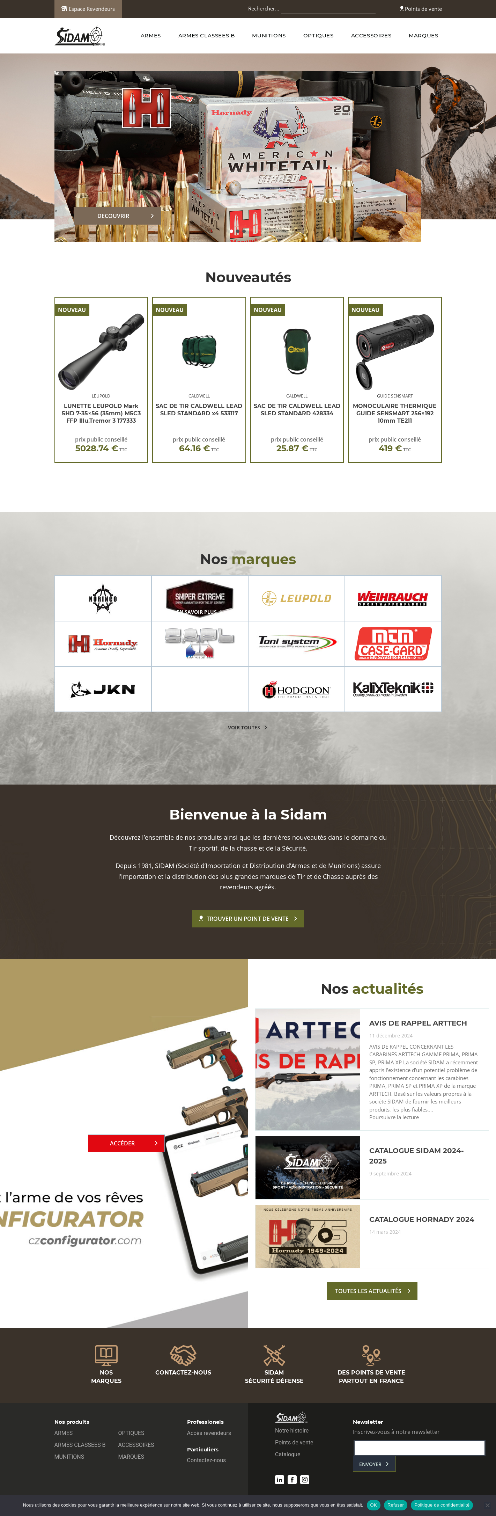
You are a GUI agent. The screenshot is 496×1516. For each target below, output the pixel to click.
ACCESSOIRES (371, 35)
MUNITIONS (269, 35)
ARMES (151, 35)
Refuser (395, 1505)
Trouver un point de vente (244, 919)
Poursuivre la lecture (394, 1117)
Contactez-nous (206, 1460)
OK (373, 1505)
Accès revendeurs (209, 1433)
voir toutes (244, 727)
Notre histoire (292, 1430)
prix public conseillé (101, 444)
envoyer (370, 1464)
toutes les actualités (368, 1291)
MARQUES (423, 35)
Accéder (122, 1143)
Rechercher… (263, 8)
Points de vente (421, 8)
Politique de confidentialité (441, 1505)
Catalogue (287, 1454)
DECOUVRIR (113, 216)
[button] (231, 231)
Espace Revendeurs (88, 8)
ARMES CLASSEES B (206, 35)
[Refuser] (487, 1505)
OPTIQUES (318, 35)
